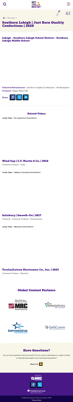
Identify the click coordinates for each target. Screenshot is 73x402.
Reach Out (34, 364)
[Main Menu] (69, 4)
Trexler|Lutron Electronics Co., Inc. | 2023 (30, 269)
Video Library (11, 18)
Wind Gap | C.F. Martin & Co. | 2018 (25, 160)
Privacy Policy (36, 400)
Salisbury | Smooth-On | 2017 (21, 215)
